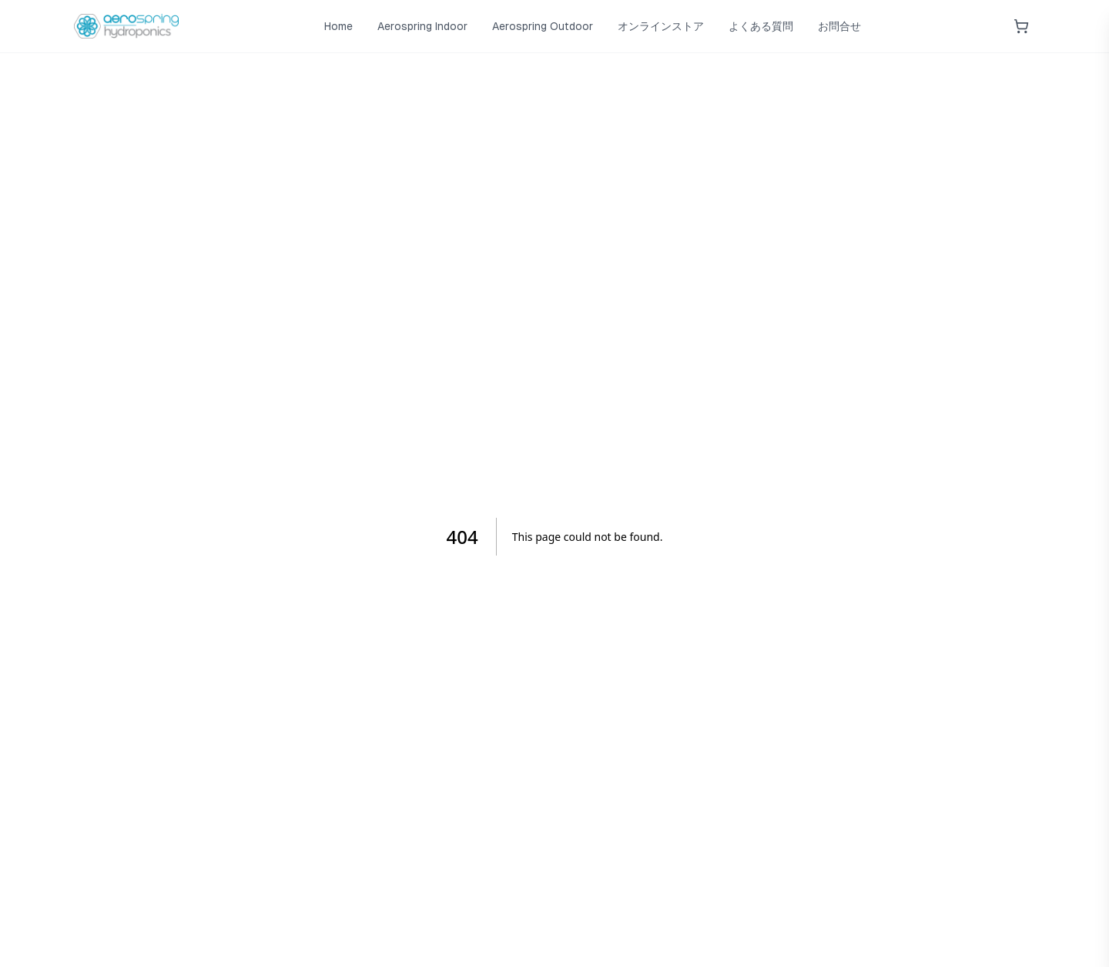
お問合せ (839, 26)
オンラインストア (661, 26)
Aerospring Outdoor (542, 26)
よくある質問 (761, 26)
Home (338, 26)
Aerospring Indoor (422, 26)
